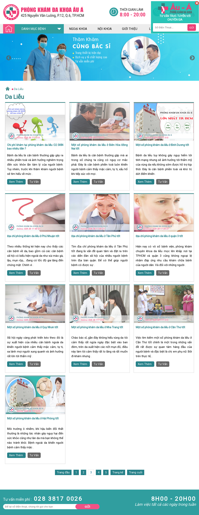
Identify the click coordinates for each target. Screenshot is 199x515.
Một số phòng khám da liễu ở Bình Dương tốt (162, 144)
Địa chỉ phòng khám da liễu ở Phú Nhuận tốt (33, 236)
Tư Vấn (34, 181)
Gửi (87, 506)
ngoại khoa (78, 29)
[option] (99, 57)
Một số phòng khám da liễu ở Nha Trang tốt (97, 327)
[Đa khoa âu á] (56, 12)
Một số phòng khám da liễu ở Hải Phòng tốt (33, 418)
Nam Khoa (6, 501)
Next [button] (191, 57)
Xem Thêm (16, 181)
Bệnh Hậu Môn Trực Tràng (12, 506)
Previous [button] (8, 57)
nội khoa (105, 29)
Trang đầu (63, 472)
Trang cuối (135, 472)
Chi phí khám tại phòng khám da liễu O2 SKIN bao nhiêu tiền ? (35, 146)
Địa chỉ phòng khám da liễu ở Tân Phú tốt (95, 236)
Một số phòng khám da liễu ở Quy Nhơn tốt (32, 327)
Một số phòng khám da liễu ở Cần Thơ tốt (160, 327)
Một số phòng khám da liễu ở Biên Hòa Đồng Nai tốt (99, 146)
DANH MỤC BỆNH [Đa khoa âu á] (25, 29)
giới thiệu (129, 29)
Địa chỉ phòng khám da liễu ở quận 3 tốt (159, 236)
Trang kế (117, 472)
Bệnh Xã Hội (7, 511)
